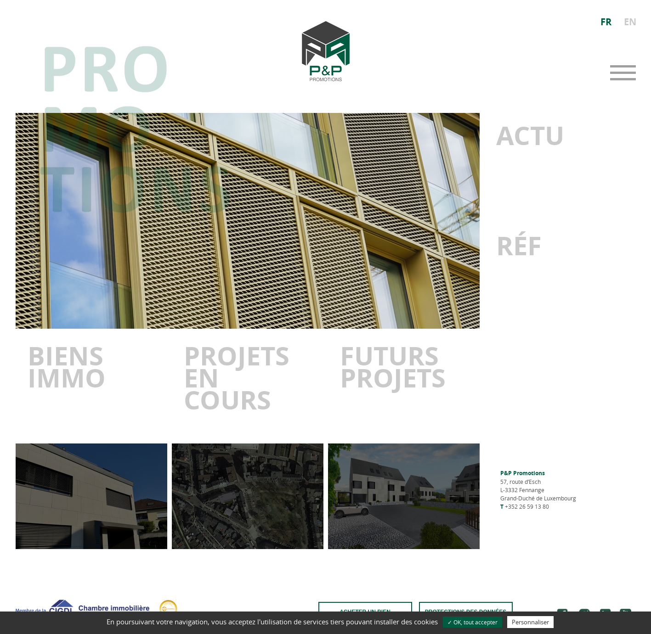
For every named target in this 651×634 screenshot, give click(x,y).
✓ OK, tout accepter (472, 622)
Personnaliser (530, 622)
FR (605, 22)
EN (630, 22)
